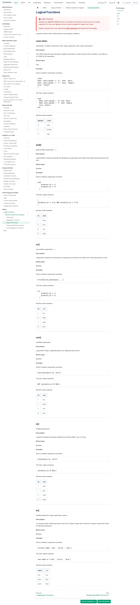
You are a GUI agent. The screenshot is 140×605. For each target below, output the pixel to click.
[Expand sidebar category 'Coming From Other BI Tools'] (28, 34)
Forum (112, 3)
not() (118, 18)
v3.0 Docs (102, 3)
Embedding (37, 2)
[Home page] (38, 7)
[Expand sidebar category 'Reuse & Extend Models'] (28, 62)
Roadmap (82, 2)
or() (118, 16)
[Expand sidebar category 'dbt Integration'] (28, 156)
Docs (16, 2)
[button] (16, 32)
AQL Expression (72, 28)
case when (120, 10)
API (29, 2)
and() (118, 13)
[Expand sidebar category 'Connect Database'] (28, 46)
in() (118, 24)
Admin (23, 2)
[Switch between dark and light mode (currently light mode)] (118, 2)
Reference (47, 2)
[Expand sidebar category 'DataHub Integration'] (28, 159)
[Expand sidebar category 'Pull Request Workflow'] (28, 146)
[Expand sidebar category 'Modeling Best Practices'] (28, 67)
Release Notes (71, 2)
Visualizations (58, 2)
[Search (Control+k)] (131, 3)
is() (118, 21)
